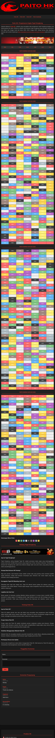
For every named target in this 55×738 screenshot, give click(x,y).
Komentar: (5, 659)
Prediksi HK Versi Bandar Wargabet (12, 724)
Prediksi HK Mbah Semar (10, 721)
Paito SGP (22, 16)
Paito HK (16, 16)
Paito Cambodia (37, 16)
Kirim (5, 670)
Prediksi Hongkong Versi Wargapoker (12, 729)
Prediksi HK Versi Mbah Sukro (11, 726)
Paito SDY (29, 16)
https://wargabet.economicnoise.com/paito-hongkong (31, 32)
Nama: (4, 654)
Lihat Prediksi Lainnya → (27, 732)
